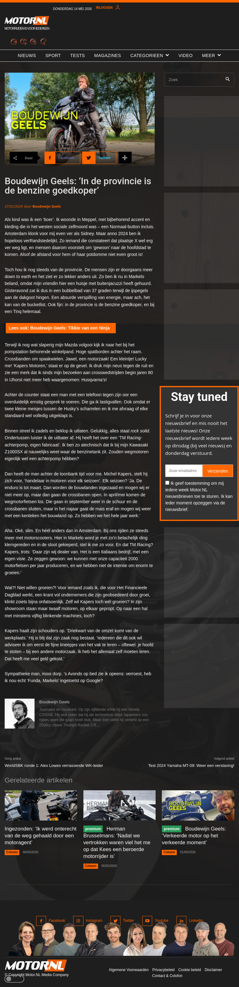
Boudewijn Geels (46, 206)
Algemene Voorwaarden (128, 968)
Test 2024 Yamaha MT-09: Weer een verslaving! (191, 765)
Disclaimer (213, 968)
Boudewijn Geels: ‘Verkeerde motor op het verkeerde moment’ (193, 835)
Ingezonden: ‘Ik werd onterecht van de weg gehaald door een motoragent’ (39, 835)
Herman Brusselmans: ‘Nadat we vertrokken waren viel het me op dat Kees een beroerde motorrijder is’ (118, 841)
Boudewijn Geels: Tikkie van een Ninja (70, 327)
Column (12, 851)
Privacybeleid (163, 968)
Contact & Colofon (167, 974)
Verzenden (217, 471)
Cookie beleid (189, 968)
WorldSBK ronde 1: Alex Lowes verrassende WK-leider (54, 765)
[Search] (227, 80)
